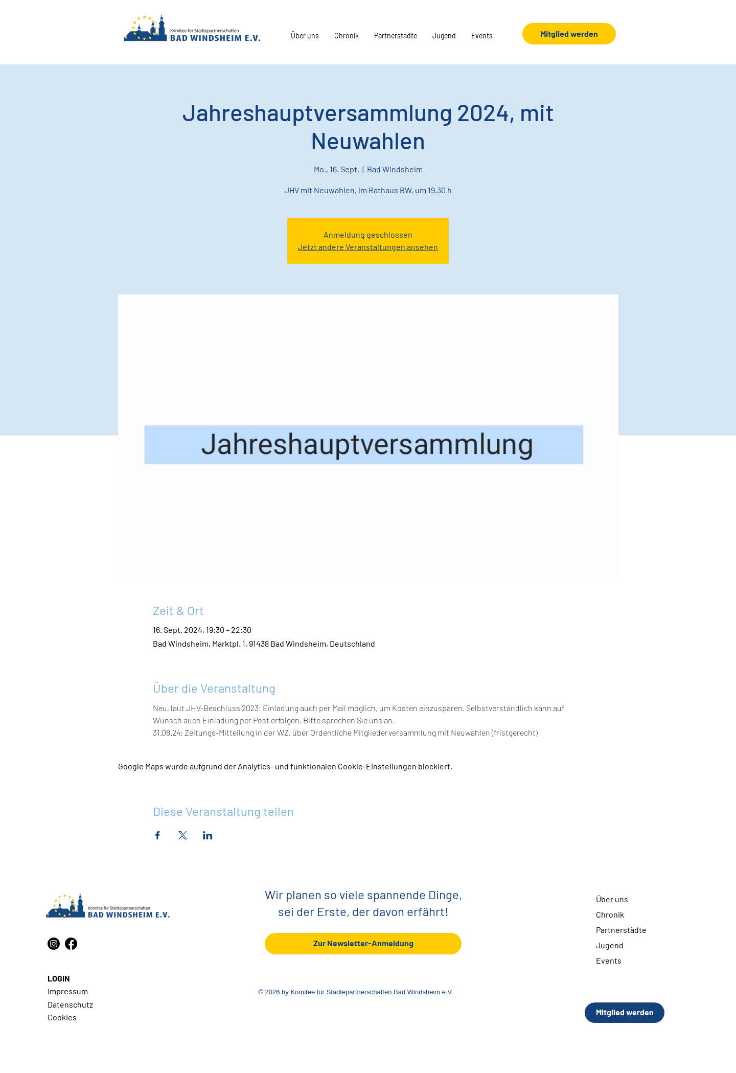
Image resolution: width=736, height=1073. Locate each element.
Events (609, 960)
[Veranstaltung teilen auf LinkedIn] (208, 835)
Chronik (610, 914)
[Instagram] (54, 944)
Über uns (612, 899)
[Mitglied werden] (569, 33)
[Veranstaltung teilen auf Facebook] (158, 835)
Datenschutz (70, 1004)
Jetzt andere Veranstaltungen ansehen (368, 247)
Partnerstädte (621, 929)
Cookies (62, 1017)
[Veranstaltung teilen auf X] (183, 835)
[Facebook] (71, 944)
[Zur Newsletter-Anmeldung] (363, 943)
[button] (305, 36)
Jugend (610, 945)
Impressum (68, 991)
